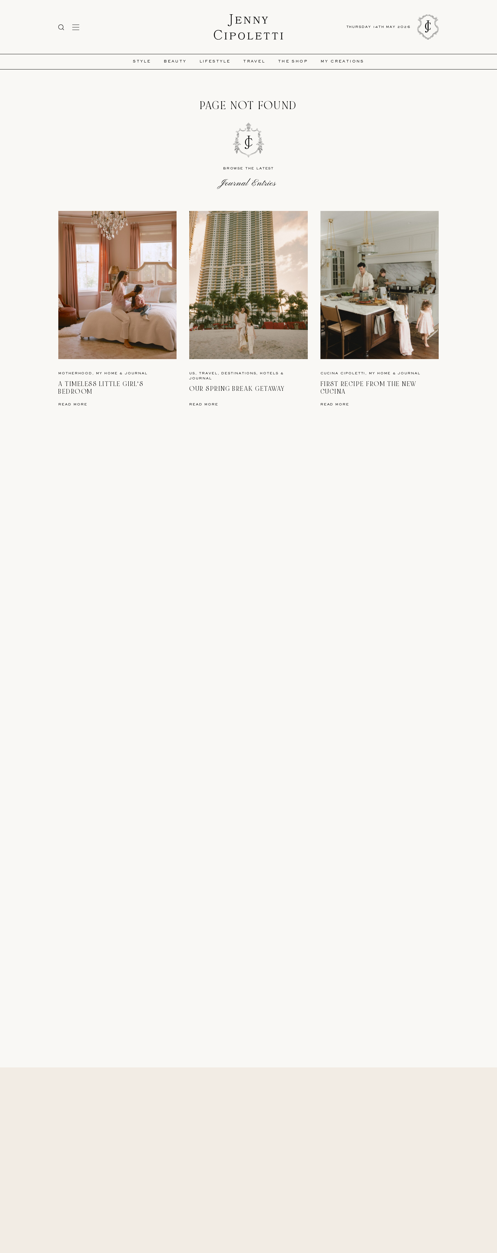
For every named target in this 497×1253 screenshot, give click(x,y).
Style (142, 61)
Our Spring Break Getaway (237, 389)
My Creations (342, 61)
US (192, 373)
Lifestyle (215, 61)
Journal (136, 373)
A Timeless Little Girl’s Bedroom (101, 388)
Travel (254, 61)
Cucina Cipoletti (342, 373)
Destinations (238, 373)
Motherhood (75, 373)
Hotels (269, 373)
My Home (107, 373)
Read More (72, 404)
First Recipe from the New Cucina (368, 388)
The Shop (293, 61)
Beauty (175, 61)
